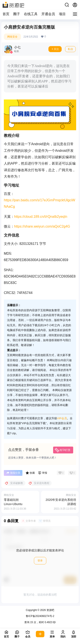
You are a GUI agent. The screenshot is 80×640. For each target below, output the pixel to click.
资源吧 (50, 610)
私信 (70, 49)
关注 (55, 49)
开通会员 (48, 14)
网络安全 (12, 36)
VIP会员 (62, 418)
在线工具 (31, 14)
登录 (40, 560)
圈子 (16, 14)
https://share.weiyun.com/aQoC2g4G (42, 226)
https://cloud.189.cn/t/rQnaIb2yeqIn (40, 216)
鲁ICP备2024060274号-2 (40, 616)
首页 (6, 14)
